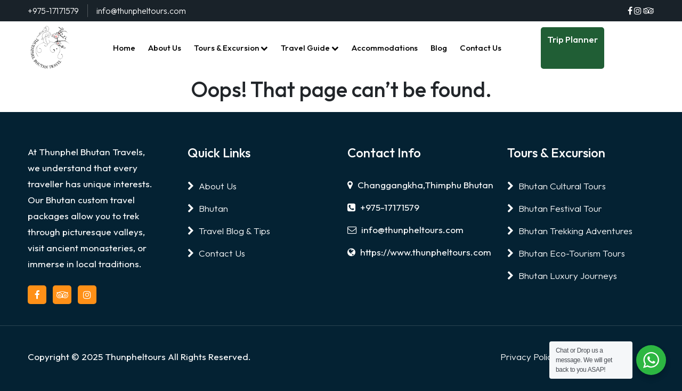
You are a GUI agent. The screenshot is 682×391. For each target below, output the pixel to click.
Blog (439, 48)
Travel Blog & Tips (229, 230)
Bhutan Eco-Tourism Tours (566, 253)
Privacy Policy (528, 356)
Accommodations (385, 48)
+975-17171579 (383, 207)
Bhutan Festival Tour (554, 208)
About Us (164, 48)
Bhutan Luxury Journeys (562, 275)
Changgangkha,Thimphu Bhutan (420, 184)
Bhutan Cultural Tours (556, 185)
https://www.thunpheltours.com (419, 252)
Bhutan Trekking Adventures (569, 230)
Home (124, 48)
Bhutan (208, 208)
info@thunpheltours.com (405, 229)
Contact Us (480, 48)
